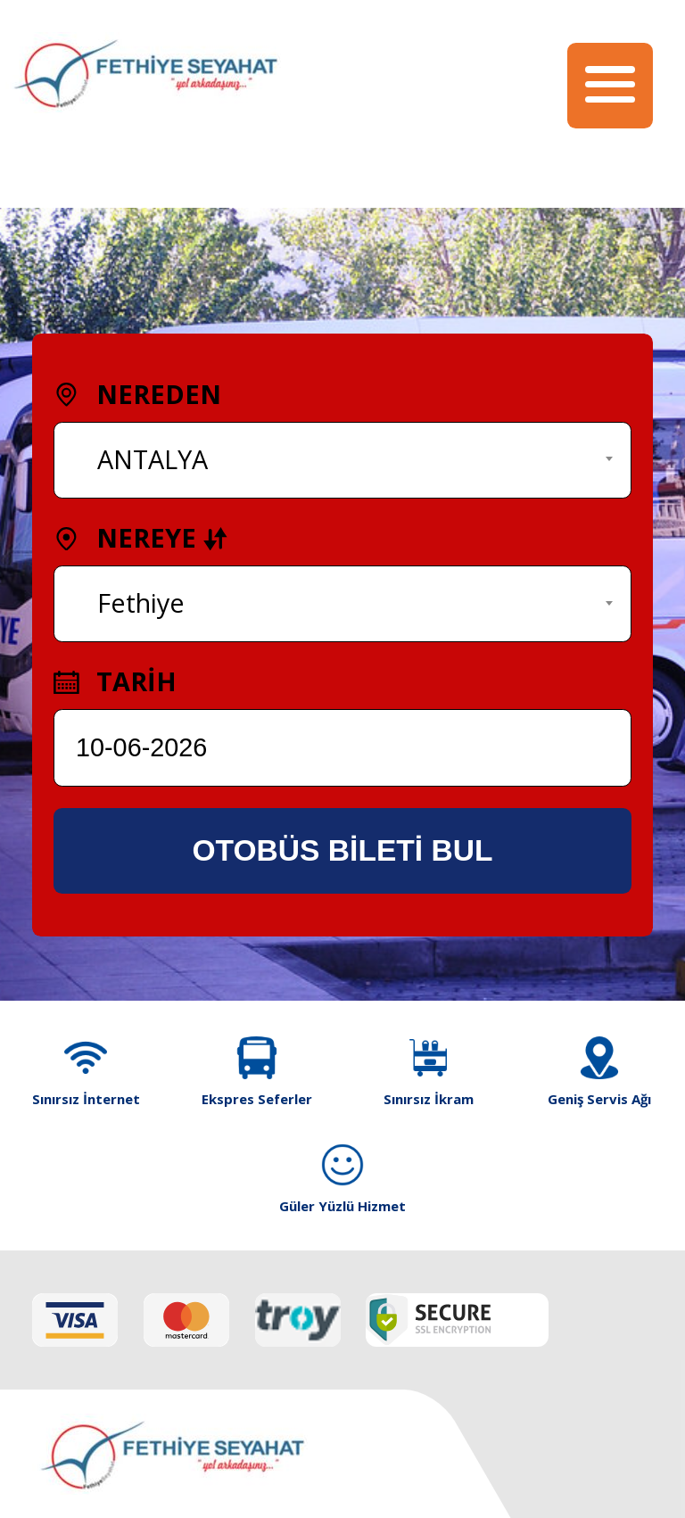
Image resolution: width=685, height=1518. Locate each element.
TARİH (115, 681)
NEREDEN (137, 393)
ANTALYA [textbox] (152, 458)
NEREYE (141, 537)
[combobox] (342, 460)
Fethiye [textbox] (141, 602)
